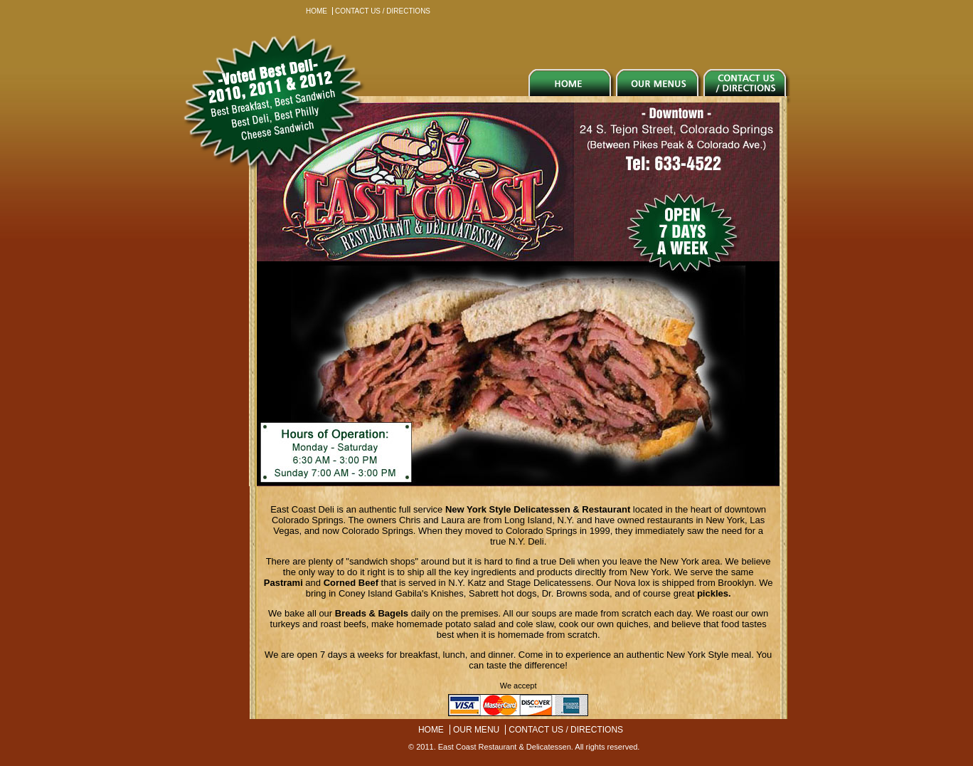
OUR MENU (476, 730)
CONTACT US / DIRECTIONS (382, 11)
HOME (316, 11)
